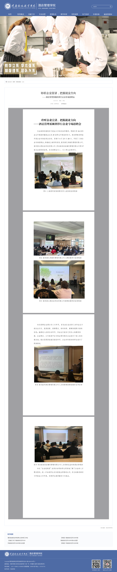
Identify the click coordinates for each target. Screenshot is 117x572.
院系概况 (20, 14)
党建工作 (31, 14)
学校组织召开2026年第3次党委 (16, 543)
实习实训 (85, 14)
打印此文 (64, 103)
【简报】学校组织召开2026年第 (69, 543)
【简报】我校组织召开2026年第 (69, 537)
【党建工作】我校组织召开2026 (16, 540)
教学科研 (64, 14)
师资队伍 (53, 14)
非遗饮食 (96, 14)
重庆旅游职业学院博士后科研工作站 (18, 537)
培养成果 (74, 14)
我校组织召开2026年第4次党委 (69, 540)
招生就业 (18, 81)
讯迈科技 (12, 569)
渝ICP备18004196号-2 (29, 561)
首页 (10, 14)
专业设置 (42, 14)
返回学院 (107, 14)
